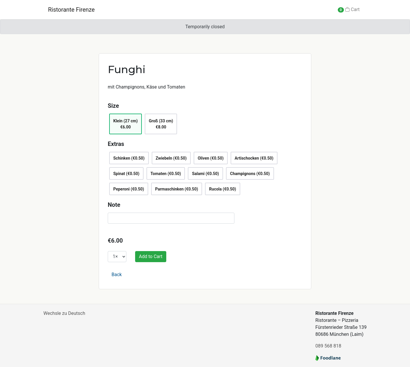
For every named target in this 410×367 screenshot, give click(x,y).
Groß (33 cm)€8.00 (161, 124)
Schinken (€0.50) (129, 158)
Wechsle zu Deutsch (64, 313)
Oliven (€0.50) (211, 158)
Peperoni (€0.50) (128, 189)
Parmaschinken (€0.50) (176, 189)
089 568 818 (328, 346)
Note (114, 204)
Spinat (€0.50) (126, 173)
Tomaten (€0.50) (166, 173)
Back (117, 274)
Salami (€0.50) (205, 173)
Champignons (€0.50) (250, 173)
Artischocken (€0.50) (254, 158)
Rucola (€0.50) (222, 189)
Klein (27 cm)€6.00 (125, 124)
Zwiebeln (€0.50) (171, 158)
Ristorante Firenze (71, 9)
